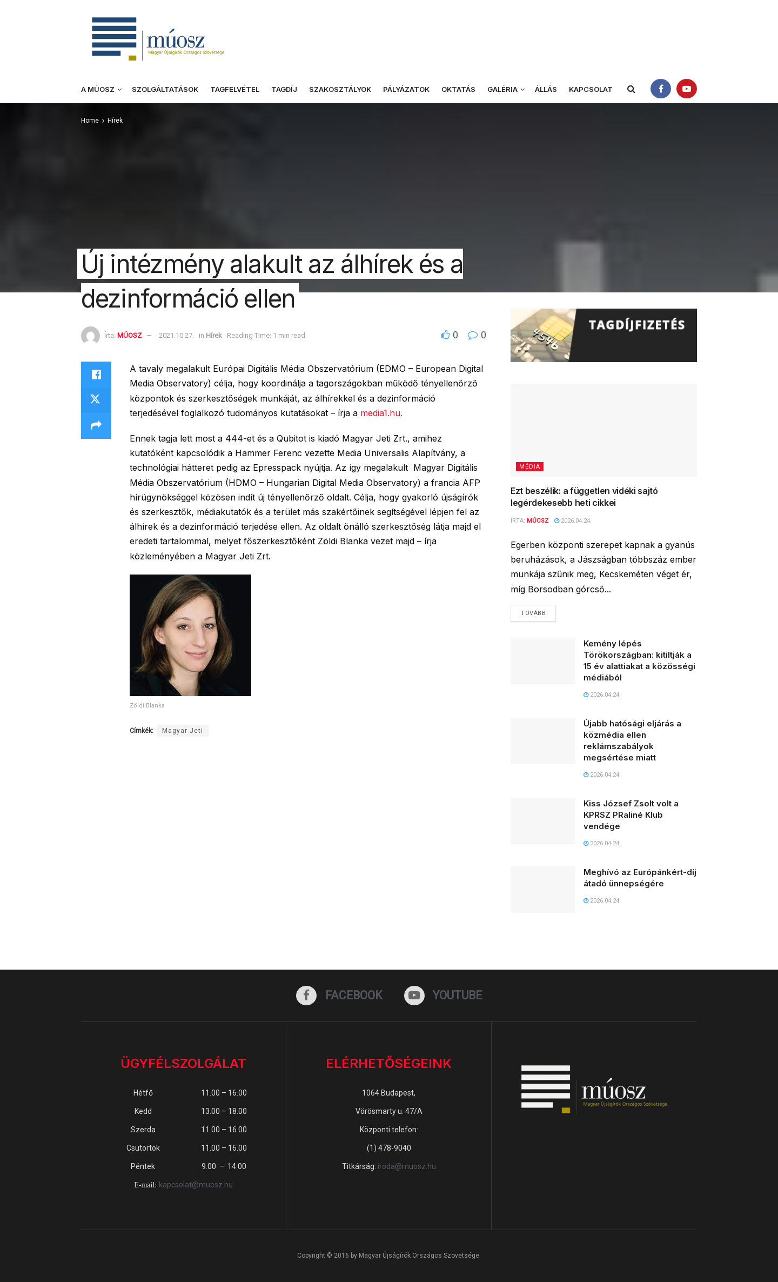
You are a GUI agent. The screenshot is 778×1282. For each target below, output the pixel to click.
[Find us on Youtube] (443, 995)
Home (90, 120)
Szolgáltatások (165, 89)
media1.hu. (380, 413)
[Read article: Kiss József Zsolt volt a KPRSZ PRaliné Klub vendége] (543, 821)
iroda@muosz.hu (407, 1167)
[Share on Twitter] (96, 400)
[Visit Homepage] (156, 38)
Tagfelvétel (234, 89)
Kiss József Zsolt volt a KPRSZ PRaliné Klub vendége (631, 815)
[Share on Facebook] (96, 375)
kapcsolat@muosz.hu (196, 1185)
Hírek (115, 120)
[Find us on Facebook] (339, 995)
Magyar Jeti (182, 731)
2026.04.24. (573, 520)
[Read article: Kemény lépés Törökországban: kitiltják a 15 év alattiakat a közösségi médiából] (543, 661)
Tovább (538, 611)
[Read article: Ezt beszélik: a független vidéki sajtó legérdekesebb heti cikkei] (604, 430)
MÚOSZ (129, 335)
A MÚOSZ (98, 89)
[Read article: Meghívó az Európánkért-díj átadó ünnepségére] (543, 890)
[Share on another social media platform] (96, 426)
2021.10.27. (176, 335)
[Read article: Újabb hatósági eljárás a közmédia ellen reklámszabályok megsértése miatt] (543, 741)
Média (529, 466)
